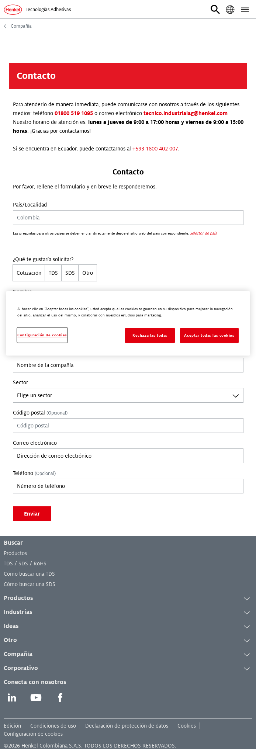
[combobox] (128, 395)
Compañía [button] (128, 654)
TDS (53, 273)
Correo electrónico (35, 443)
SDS (70, 273)
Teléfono (34, 473)
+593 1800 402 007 (155, 149)
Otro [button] (128, 640)
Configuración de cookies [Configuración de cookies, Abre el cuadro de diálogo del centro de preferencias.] (42, 335)
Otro (87, 273)
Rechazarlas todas (149, 335)
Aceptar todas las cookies (209, 335)
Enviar (32, 514)
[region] (127, 323)
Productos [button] (128, 598)
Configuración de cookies (33, 734)
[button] (215, 9)
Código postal (40, 413)
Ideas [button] (128, 626)
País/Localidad (30, 205)
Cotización (29, 273)
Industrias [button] (128, 612)
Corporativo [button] (128, 668)
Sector (20, 382)
